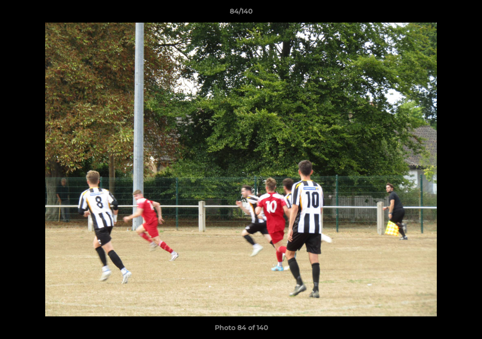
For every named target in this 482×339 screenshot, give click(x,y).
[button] (465, 13)
